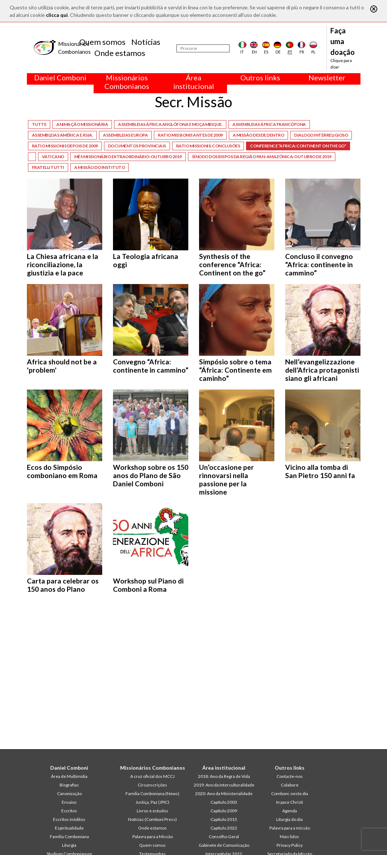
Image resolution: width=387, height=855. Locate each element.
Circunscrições (152, 785)
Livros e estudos (152, 810)
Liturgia (69, 845)
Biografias (69, 785)
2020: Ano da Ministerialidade (224, 793)
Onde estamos (119, 53)
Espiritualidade (69, 828)
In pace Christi (289, 802)
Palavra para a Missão (152, 836)
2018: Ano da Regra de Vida (224, 776)
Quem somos (102, 42)
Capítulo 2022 (224, 828)
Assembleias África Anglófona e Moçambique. (170, 124)
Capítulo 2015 (224, 819)
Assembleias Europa (125, 135)
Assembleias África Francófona (269, 124)
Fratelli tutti (48, 167)
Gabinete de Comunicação (224, 845)
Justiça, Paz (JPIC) (152, 802)
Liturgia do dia (289, 819)
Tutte (39, 124)
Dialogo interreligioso (321, 135)
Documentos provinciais (137, 145)
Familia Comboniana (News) (152, 793)
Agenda (289, 810)
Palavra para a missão (289, 828)
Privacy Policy (290, 845)
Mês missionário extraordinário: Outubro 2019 (128, 156)
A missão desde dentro (258, 135)
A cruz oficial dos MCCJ (152, 776)
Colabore (289, 785)
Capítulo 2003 (224, 802)
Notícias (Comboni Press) (152, 819)
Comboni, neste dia (289, 793)
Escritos (69, 810)
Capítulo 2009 (224, 810)
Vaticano (53, 156)
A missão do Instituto (99, 167)
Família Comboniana (69, 836)
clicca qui (57, 15)
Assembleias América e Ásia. (62, 135)
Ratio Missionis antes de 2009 (190, 135)
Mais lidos (289, 836)
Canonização (69, 793)
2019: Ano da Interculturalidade (224, 785)
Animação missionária (82, 124)
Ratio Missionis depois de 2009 (65, 145)
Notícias (145, 42)
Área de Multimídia (69, 776)
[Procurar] (203, 48)
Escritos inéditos (69, 819)
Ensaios (69, 802)
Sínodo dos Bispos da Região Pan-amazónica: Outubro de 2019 (261, 156)
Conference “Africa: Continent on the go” (298, 145)
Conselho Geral (224, 836)
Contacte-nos (290, 776)
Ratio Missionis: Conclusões (208, 145)
